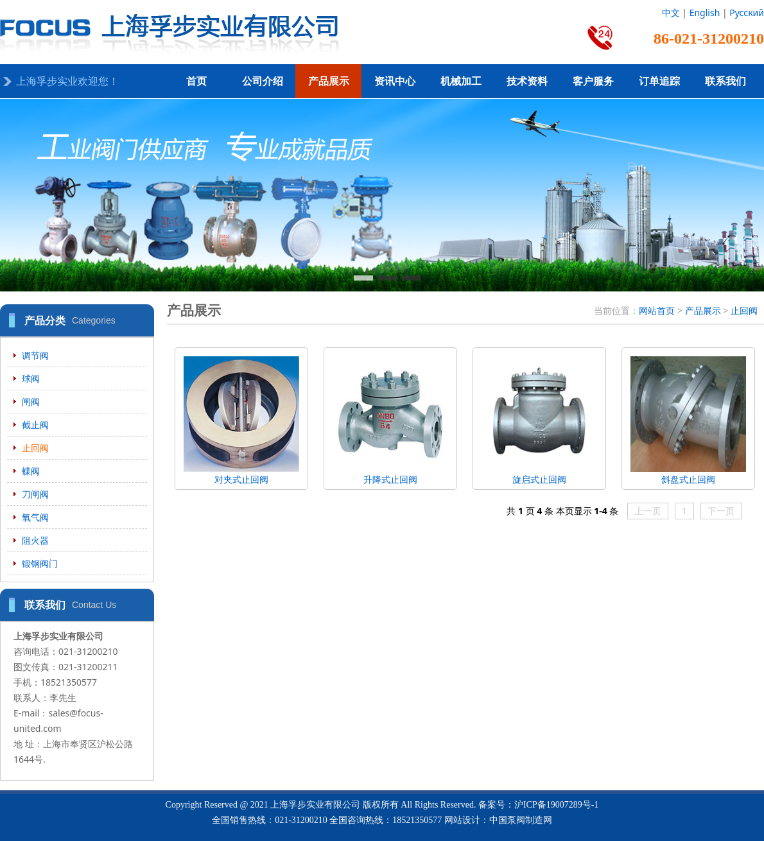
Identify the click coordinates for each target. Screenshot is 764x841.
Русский (746, 12)
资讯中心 (394, 81)
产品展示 (328, 81)
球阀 (31, 378)
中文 (671, 12)
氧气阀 (35, 517)
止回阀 (35, 448)
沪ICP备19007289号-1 (556, 805)
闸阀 (31, 401)
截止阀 (35, 425)
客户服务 (593, 81)
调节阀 (35, 355)
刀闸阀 (35, 494)
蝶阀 (31, 471)
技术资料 (527, 81)
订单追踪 (659, 81)
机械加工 (461, 81)
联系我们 (725, 81)
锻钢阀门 (40, 563)
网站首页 (657, 310)
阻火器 (35, 540)
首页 (196, 81)
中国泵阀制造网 (520, 820)
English (705, 12)
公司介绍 (262, 81)
